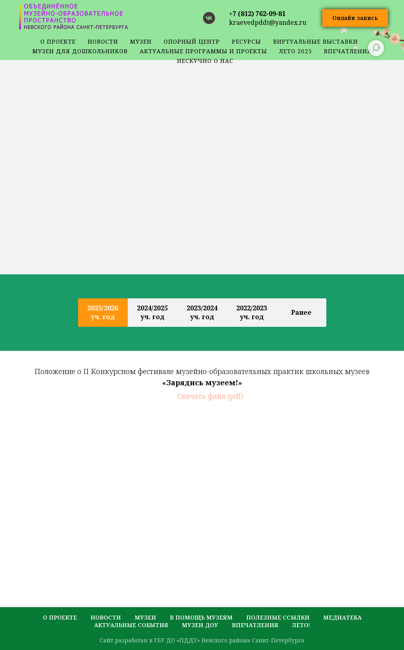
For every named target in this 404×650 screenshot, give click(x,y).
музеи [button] (141, 41)
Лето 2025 (295, 51)
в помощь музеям (201, 617)
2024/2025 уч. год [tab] (152, 312)
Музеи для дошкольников (80, 51)
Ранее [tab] (301, 312)
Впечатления (255, 625)
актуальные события (131, 625)
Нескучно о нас (205, 60)
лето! (301, 625)
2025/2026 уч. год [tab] (102, 312)
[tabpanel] (202, 371)
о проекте (58, 41)
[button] (355, 18)
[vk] (209, 18)
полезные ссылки (278, 617)
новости (103, 41)
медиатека (342, 617)
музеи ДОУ (200, 625)
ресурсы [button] (246, 41)
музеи (145, 617)
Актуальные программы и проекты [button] (203, 51)
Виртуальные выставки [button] (315, 41)
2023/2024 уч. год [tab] (202, 312)
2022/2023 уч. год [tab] (251, 312)
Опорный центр (192, 41)
